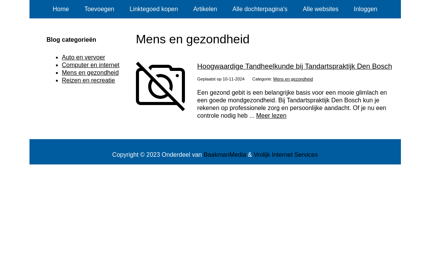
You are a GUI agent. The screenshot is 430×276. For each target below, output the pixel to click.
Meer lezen (271, 115)
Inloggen (365, 9)
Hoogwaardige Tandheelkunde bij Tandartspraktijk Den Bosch (294, 66)
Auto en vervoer (83, 57)
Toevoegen (99, 9)
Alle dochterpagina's (260, 9)
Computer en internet (90, 65)
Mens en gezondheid (293, 79)
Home (61, 9)
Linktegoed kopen (154, 9)
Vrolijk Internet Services (285, 154)
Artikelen (205, 9)
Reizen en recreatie (88, 80)
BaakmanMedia (225, 154)
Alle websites (320, 9)
